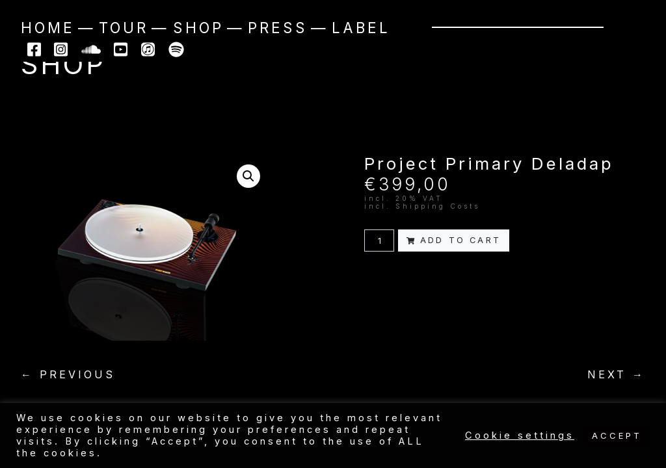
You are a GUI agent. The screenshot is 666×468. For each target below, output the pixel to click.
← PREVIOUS (68, 374)
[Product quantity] (379, 240)
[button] (248, 176)
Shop (198, 27)
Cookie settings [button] (519, 435)
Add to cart (453, 240)
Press (278, 27)
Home (48, 27)
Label (361, 27)
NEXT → (616, 374)
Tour (123, 27)
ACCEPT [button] (617, 435)
